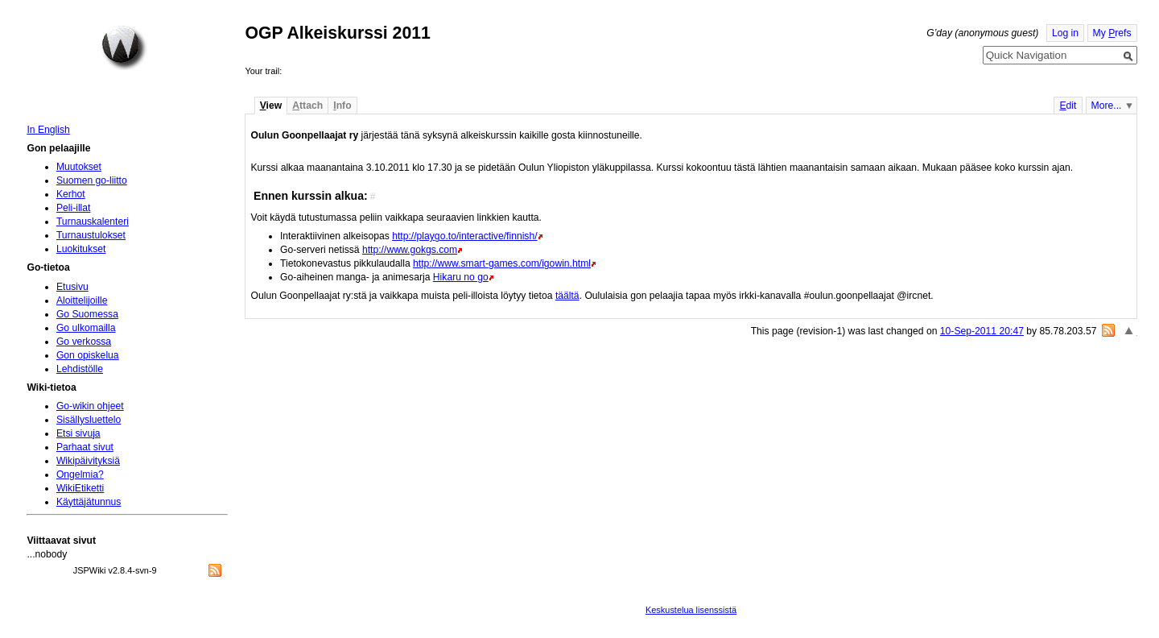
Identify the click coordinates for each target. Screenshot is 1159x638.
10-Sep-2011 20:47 (982, 331)
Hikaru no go (461, 277)
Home (124, 47)
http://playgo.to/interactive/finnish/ (464, 236)
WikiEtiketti (80, 488)
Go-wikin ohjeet (90, 406)
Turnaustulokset (91, 235)
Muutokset (78, 166)
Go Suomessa (87, 314)
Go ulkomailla (86, 328)
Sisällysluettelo (88, 419)
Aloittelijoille (82, 300)
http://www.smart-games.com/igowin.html (502, 263)
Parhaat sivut (84, 447)
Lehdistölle (79, 369)
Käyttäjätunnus (88, 502)
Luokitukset (81, 249)
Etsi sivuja (78, 433)
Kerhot (70, 194)
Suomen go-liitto (91, 180)
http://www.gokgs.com (409, 249)
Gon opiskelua (87, 355)
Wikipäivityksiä (88, 460)
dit (1067, 105)
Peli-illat (73, 207)
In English (48, 129)
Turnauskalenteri (92, 221)
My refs (1112, 33)
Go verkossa (83, 341)
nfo (342, 105)
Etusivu (72, 286)
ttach (307, 105)
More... (1106, 105)
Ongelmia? (80, 474)
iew (271, 105)
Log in (1065, 33)
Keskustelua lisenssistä (690, 610)
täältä (567, 295)
